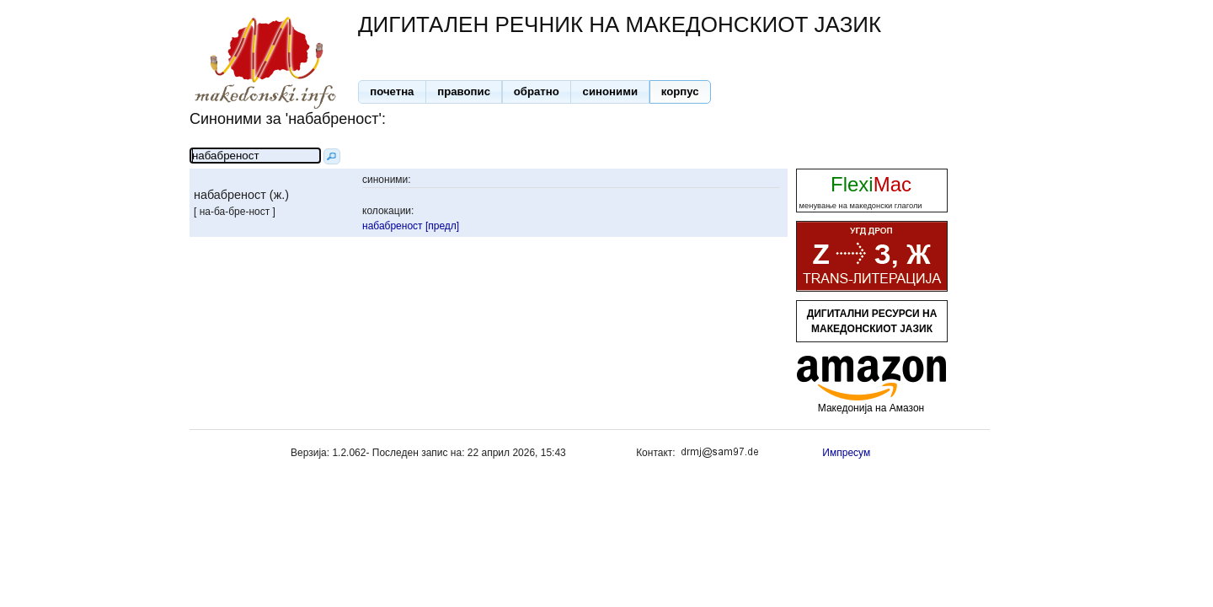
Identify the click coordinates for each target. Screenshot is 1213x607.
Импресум (846, 453)
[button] (392, 92)
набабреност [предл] (410, 226)
